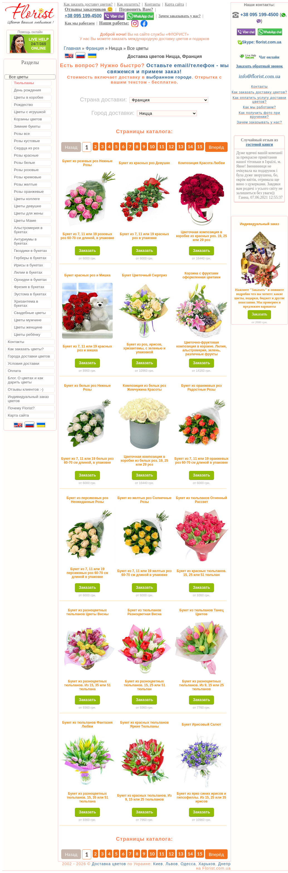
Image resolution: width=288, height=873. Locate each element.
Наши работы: (114, 23)
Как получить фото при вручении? (259, 115)
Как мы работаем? (259, 107)
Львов (172, 864)
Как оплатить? (128, 4)
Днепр (224, 864)
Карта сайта (174, 4)
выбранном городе (169, 77)
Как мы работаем (80, 23)
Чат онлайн (259, 57)
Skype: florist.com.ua (260, 42)
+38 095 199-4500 (83, 15)
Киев (158, 864)
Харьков (206, 864)
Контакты (152, 4)
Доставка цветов (109, 864)
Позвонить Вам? (136, 9)
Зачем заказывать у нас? (180, 16)
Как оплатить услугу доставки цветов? (259, 100)
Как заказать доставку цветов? (88, 4)
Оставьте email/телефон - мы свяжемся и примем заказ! (168, 68)
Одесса (188, 864)
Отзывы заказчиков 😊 (88, 9)
